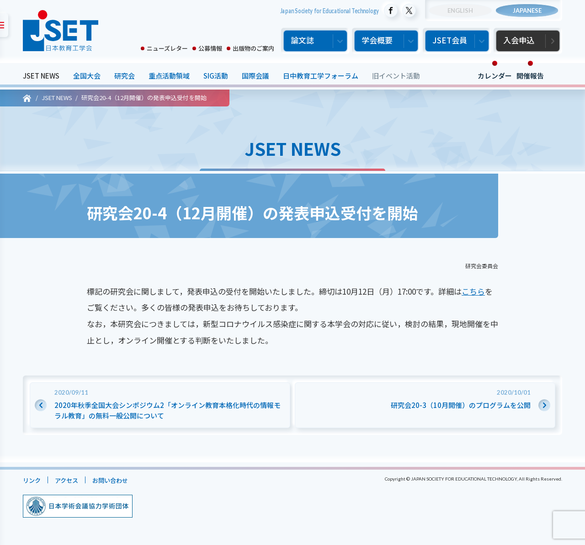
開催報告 (530, 75)
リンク (33, 480)
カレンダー (495, 75)
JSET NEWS (41, 75)
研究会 (124, 75)
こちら (473, 291)
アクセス (71, 480)
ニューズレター (167, 48)
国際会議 (255, 75)
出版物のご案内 (253, 48)
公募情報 (210, 48)
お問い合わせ (119, 480)
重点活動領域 (169, 75)
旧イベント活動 (396, 75)
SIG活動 (215, 75)
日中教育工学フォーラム (320, 75)
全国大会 (87, 75)
